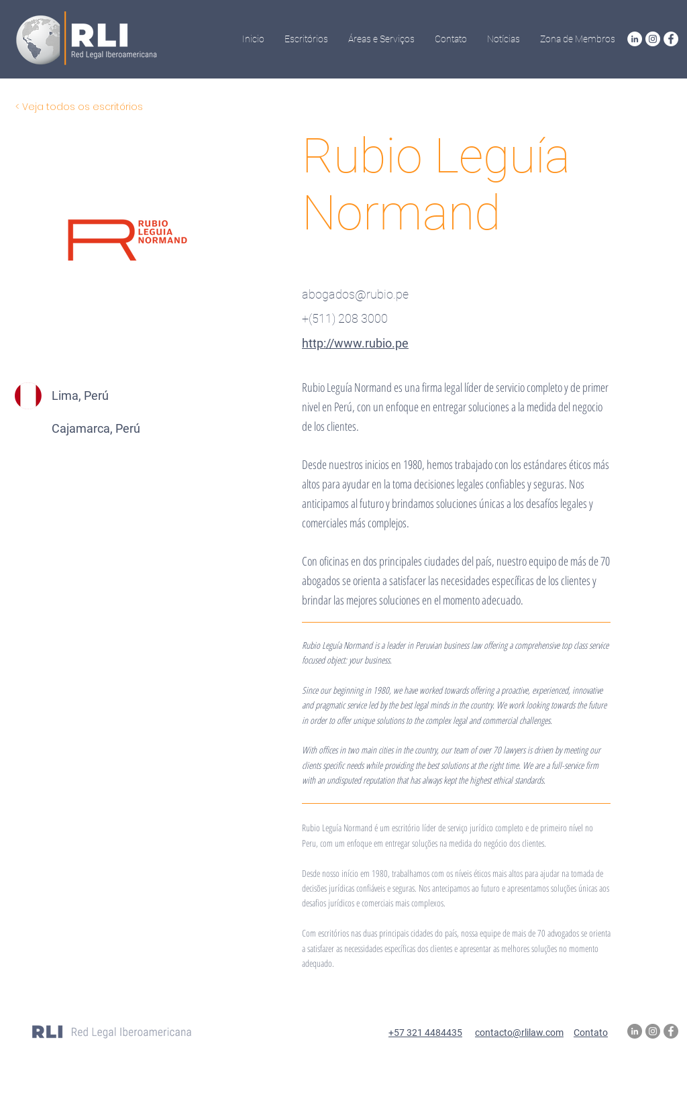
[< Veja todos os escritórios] (79, 107)
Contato (591, 1032)
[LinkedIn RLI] (634, 39)
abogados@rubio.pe (355, 294)
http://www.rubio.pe (355, 343)
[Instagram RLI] (652, 39)
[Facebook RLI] (671, 39)
